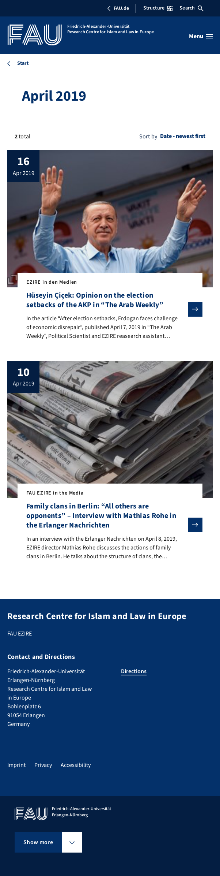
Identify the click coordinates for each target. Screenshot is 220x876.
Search (191, 8)
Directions (134, 671)
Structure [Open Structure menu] (157, 8)
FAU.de (118, 8)
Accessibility (76, 765)
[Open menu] (201, 36)
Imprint (16, 765)
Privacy (43, 765)
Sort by (148, 137)
